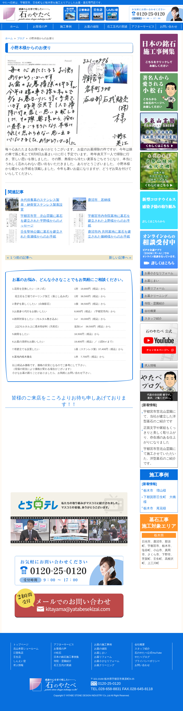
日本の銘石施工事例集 (66, 657)
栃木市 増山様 (154, 490)
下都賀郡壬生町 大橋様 (159, 499)
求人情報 (150, 365)
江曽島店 (18, 652)
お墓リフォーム (155, 288)
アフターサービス (142, 26)
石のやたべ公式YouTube (148, 652)
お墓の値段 (91, 26)
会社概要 (150, 310)
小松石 (57, 652)
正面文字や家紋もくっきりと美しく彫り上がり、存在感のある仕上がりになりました (159, 435)
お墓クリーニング (156, 295)
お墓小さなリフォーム (159, 273)
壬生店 (17, 657)
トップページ (20, 644)
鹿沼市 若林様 (99, 200)
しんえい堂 (19, 661)
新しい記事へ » (120, 257)
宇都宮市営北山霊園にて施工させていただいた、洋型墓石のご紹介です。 (159, 456)
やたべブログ (142, 657)
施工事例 (66, 26)
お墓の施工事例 (103, 644)
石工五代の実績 (117, 26)
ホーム (14, 26)
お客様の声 (40, 26)
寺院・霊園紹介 (155, 303)
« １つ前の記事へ (19, 257)
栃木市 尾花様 (154, 508)
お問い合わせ (168, 26)
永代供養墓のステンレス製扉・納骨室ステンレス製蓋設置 (41, 204)
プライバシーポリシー (147, 661)
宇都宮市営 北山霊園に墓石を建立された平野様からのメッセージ (41, 220)
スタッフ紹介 (153, 318)
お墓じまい (152, 280)
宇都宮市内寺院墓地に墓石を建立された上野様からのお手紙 (109, 220)
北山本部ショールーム (25, 648)
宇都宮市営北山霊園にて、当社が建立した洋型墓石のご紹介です (159, 416)
